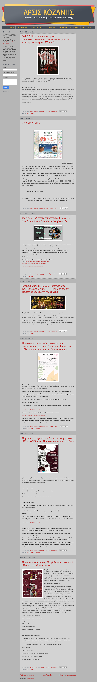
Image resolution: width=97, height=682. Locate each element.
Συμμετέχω (51, 27)
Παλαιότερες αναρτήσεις (67, 675)
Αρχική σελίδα (47, 675)
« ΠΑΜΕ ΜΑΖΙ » (31, 123)
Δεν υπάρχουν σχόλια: (51, 111)
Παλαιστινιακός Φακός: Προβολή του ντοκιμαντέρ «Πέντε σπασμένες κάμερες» (48, 564)
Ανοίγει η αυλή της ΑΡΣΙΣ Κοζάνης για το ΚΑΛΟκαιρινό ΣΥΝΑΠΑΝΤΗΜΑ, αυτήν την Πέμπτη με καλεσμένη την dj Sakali (45, 288)
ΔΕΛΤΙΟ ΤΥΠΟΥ (30, 113)
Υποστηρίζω (62, 27)
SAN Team (37, 428)
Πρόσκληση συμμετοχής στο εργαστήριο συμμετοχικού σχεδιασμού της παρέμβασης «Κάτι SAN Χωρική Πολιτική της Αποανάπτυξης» (47, 346)
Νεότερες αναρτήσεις (27, 675)
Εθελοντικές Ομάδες (37, 27)
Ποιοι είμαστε (9, 27)
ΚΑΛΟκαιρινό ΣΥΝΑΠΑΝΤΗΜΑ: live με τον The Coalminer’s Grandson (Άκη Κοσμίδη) (46, 220)
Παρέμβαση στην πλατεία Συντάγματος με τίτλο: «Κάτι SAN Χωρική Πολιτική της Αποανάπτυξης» (48, 440)
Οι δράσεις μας (22, 27)
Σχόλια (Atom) (30, 678)
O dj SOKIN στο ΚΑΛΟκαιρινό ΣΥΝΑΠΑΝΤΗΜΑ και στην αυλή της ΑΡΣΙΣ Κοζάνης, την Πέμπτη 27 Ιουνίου (45, 39)
